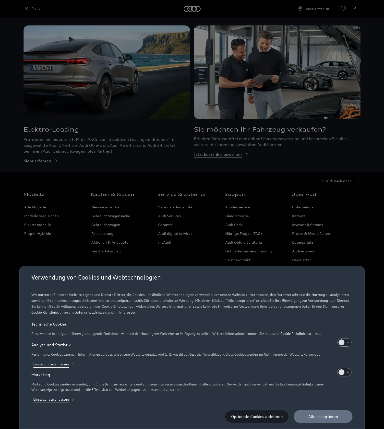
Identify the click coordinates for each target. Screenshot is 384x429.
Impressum (128, 312)
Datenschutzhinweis (90, 312)
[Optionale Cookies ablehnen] (257, 416)
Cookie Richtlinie (44, 312)
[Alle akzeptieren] (323, 416)
